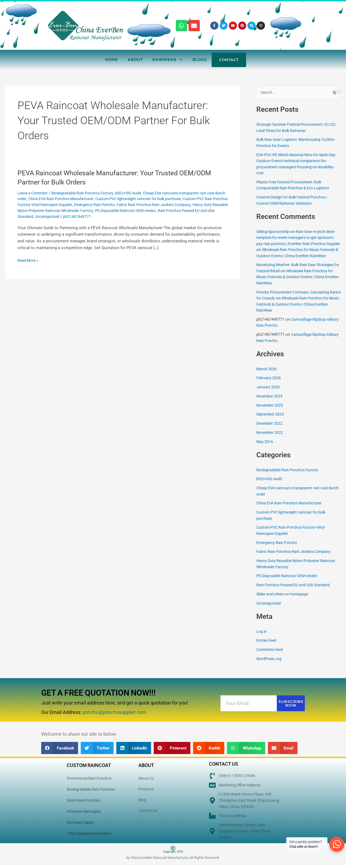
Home (111, 59)
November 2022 (270, 439)
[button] (59, 748)
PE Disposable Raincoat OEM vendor (191, 210)
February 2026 (268, 384)
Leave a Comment (34, 193)
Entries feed (267, 646)
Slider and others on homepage (284, 600)
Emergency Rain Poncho (134, 204)
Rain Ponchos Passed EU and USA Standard (57, 216)
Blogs (200, 59)
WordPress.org (269, 665)
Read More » (29, 260)
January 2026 (268, 393)
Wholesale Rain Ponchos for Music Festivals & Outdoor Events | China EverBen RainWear (298, 255)
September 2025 (270, 420)
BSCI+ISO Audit (135, 193)
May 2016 (265, 447)
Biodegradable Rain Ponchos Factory (87, 193)
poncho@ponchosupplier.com (114, 712)
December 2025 (270, 402)
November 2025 (270, 411)
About (135, 59)
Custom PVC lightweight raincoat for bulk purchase (157, 198)
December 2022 (270, 429)
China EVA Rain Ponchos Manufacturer (74, 198)
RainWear (167, 59)
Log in (261, 637)
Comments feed (270, 656)
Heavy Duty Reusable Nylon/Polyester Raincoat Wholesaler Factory (96, 210)
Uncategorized (111, 216)
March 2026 (266, 375)
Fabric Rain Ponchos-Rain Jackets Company (295, 558)
